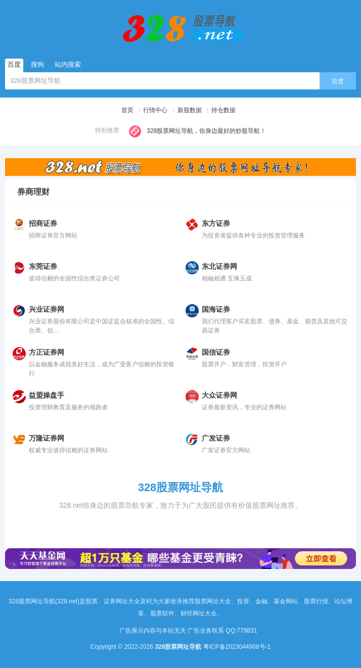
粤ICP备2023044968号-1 (236, 646)
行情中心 (155, 110)
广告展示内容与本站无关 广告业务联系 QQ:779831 (191, 630)
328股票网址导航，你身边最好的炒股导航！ (197, 131)
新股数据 (189, 110)
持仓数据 (223, 110)
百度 (338, 81)
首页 (127, 110)
